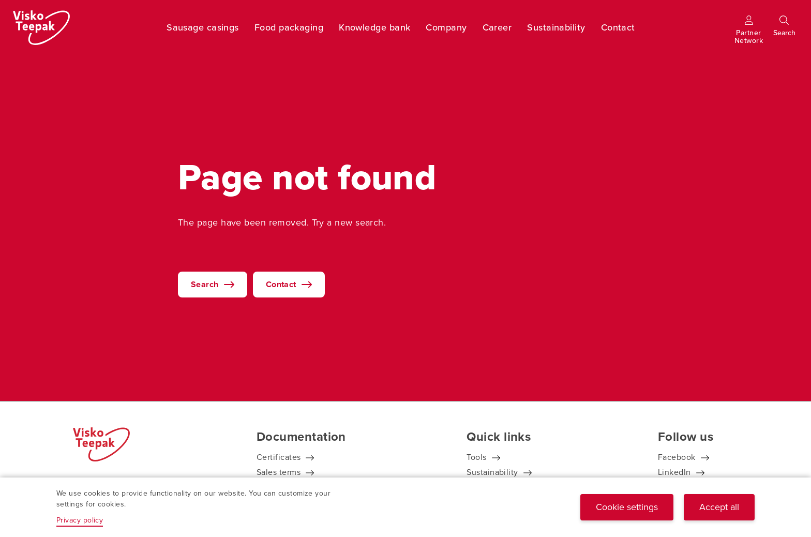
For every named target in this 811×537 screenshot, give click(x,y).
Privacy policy (79, 520)
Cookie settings (627, 507)
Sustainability (556, 27)
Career (497, 27)
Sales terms (279, 472)
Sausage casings (203, 27)
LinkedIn (674, 472)
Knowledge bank (374, 27)
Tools (476, 457)
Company (446, 27)
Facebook (677, 457)
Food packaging (288, 27)
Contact (618, 27)
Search (205, 284)
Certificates (279, 457)
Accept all (719, 507)
